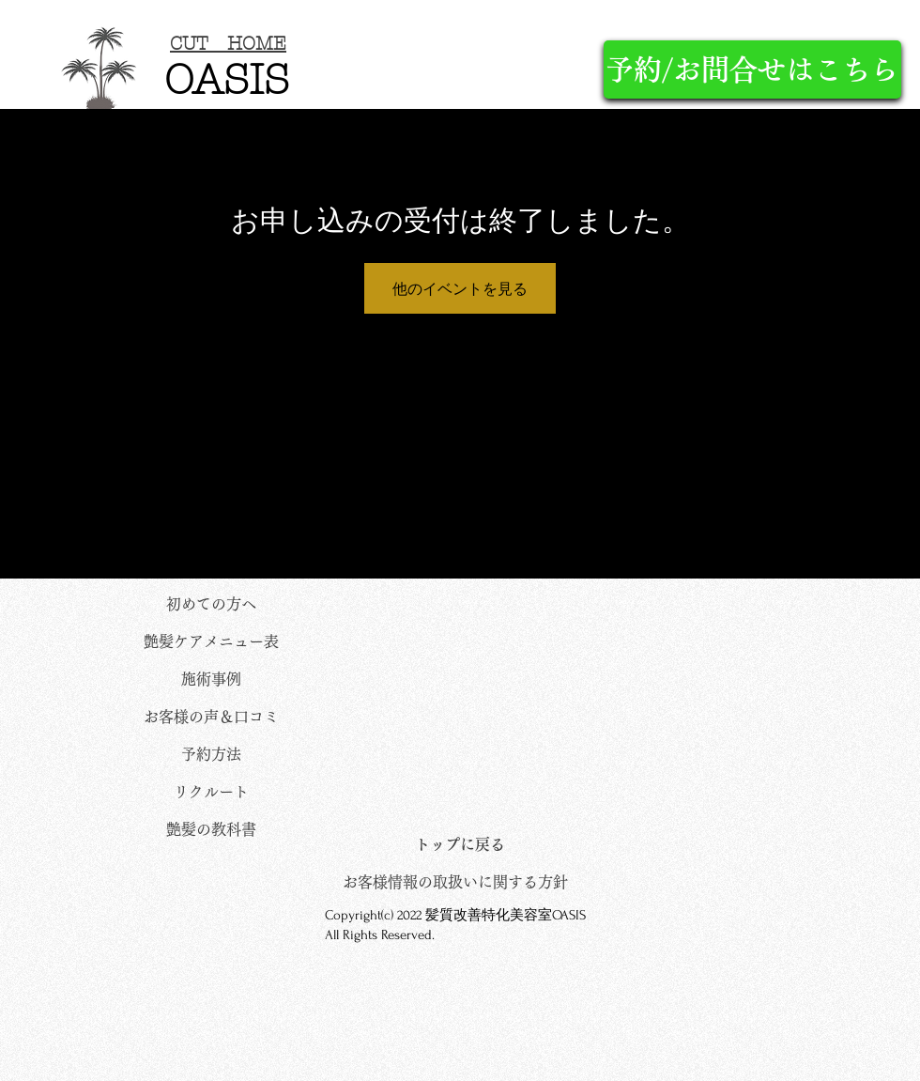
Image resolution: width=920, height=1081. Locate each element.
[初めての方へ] (211, 604)
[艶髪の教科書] (211, 829)
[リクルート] (211, 792)
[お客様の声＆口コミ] (211, 716)
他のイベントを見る (460, 288)
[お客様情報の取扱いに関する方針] (455, 882)
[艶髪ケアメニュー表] (211, 641)
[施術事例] (211, 679)
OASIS (226, 79)
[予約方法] (211, 754)
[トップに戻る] (460, 844)
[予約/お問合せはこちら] (752, 69)
